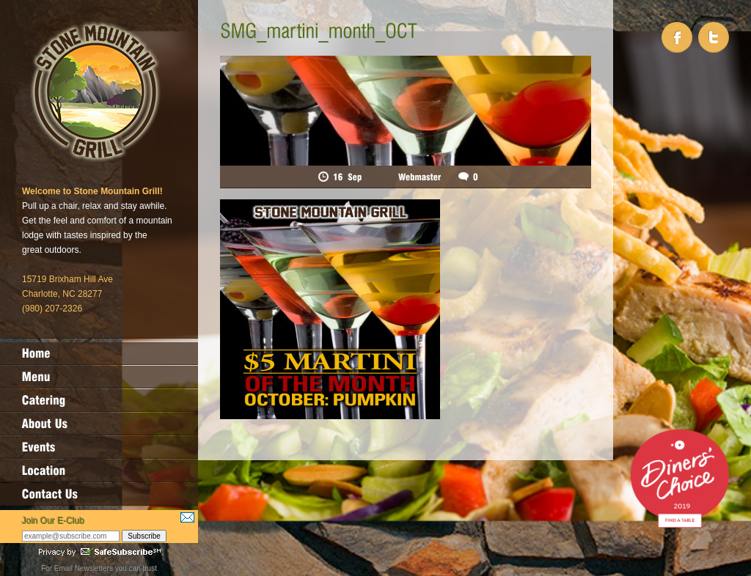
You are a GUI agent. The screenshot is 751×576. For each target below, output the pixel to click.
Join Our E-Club (53, 521)
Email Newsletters (83, 568)
